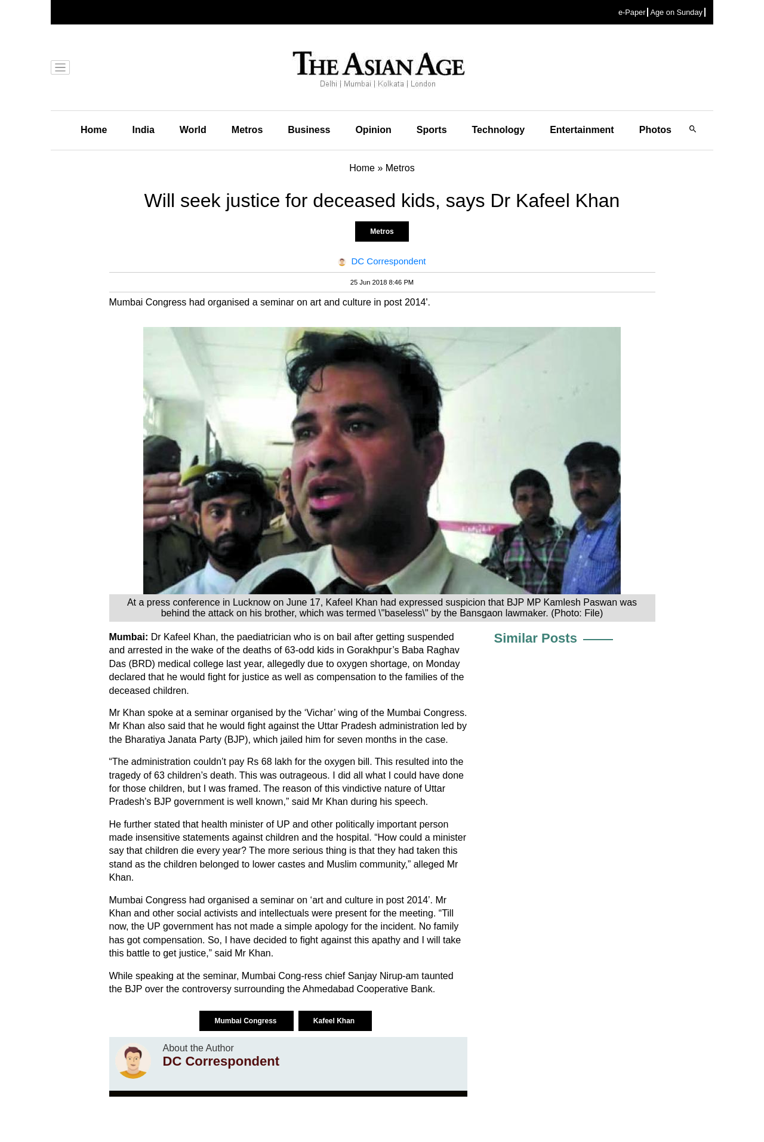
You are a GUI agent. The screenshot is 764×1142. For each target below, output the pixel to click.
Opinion (373, 130)
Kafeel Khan (335, 1021)
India (143, 130)
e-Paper (632, 12)
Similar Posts (535, 638)
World (193, 130)
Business (309, 130)
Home (94, 130)
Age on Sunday (676, 12)
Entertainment (582, 130)
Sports (432, 130)
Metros (247, 130)
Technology (498, 130)
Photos (655, 130)
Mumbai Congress (246, 1021)
